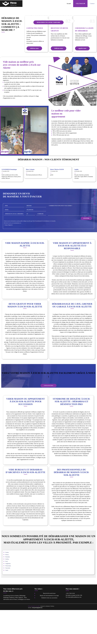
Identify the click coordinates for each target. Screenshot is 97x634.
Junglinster (7, 587)
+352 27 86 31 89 (70, 617)
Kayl (6, 585)
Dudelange (6, 621)
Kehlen (7, 583)
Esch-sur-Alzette (14, 619)
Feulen (7, 576)
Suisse (28, 623)
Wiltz (16, 621)
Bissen (6, 578)
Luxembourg (6, 619)
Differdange (22, 619)
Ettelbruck (11, 621)
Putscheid (7, 592)
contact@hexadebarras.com (74, 621)
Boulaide (7, 581)
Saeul (6, 594)
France (15, 623)
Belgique (21, 623)
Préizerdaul (8, 589)
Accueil (69, 3)
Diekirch (20, 621)
